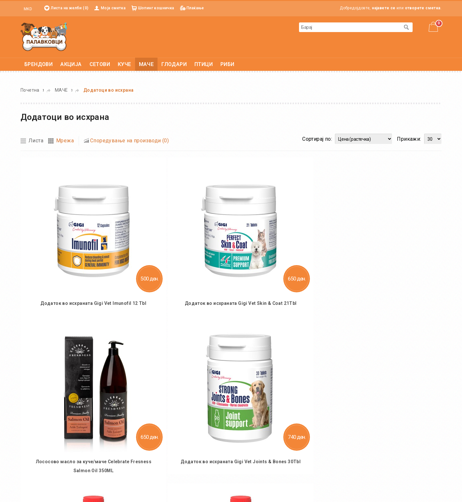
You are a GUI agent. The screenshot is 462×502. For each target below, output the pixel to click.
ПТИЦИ (203, 64)
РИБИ (227, 64)
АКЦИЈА (70, 64)
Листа (36, 141)
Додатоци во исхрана (108, 90)
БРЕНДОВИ (38, 64)
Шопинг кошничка (156, 8)
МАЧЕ (146, 64)
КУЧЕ (124, 64)
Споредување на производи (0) (129, 141)
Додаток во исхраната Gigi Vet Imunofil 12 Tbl (93, 303)
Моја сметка (113, 8)
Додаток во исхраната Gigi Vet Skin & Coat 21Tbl (241, 303)
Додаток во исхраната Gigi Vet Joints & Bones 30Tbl (241, 461)
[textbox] (349, 27)
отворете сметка (423, 8)
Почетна (30, 90)
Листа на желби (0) (69, 8)
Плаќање (195, 8)
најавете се (383, 8)
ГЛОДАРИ (174, 64)
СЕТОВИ (100, 64)
